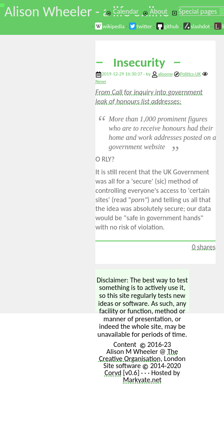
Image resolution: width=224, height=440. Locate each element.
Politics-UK (187, 74)
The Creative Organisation (138, 355)
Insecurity (139, 62)
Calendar (122, 11)
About (155, 11)
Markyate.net (142, 380)
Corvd (112, 373)
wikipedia (110, 26)
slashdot (196, 26)
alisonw (165, 74)
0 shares (204, 247)
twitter (140, 26)
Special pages (194, 11)
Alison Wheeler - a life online (86, 11)
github (167, 26)
